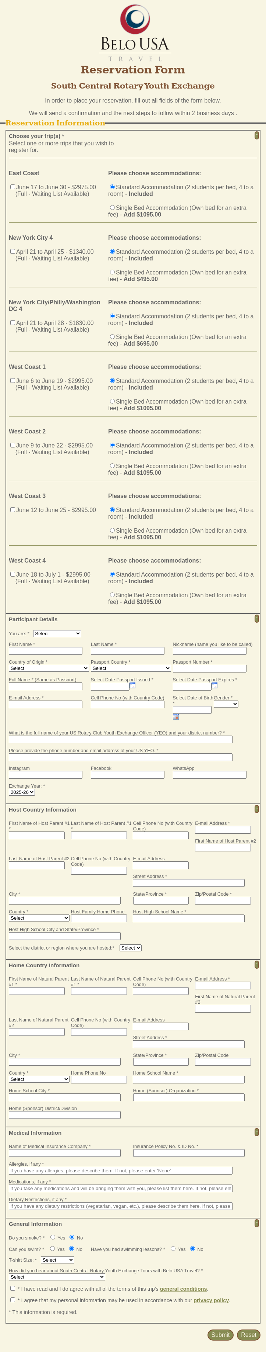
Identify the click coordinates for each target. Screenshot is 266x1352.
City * (14, 894)
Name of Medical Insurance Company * (50, 1146)
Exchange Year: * (27, 786)
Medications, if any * (30, 1182)
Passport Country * (110, 662)
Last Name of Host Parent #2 (39, 858)
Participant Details (33, 619)
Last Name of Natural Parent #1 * (101, 981)
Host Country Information (43, 809)
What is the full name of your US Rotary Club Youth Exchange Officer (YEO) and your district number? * (117, 733)
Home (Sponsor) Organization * (166, 1090)
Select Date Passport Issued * (122, 679)
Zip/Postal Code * (213, 894)
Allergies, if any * (26, 1164)
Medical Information (35, 1133)
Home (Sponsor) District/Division (43, 1108)
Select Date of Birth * (193, 700)
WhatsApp (184, 768)
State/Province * (150, 894)
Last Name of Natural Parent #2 (38, 1022)
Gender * (223, 698)
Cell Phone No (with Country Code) (127, 698)
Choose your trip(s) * (36, 136)
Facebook (101, 768)
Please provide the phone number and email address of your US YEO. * (84, 750)
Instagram (19, 768)
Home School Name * (155, 1073)
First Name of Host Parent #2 (225, 841)
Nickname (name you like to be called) (213, 644)
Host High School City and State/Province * (54, 929)
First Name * (22, 644)
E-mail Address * (26, 698)
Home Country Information (44, 965)
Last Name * (104, 644)
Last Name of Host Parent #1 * (101, 825)
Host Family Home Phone (98, 911)
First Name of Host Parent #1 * (39, 825)
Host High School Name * (159, 911)
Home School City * (29, 1090)
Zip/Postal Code (211, 1055)
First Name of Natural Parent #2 (225, 999)
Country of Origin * (28, 662)
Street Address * (150, 876)
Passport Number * (193, 662)
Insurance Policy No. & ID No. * (166, 1146)
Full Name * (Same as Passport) (42, 679)
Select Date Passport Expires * (205, 679)
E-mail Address (148, 858)
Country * (18, 911)
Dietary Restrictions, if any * (38, 1199)
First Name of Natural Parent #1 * (39, 981)
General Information (35, 1224)
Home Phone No (88, 1073)
